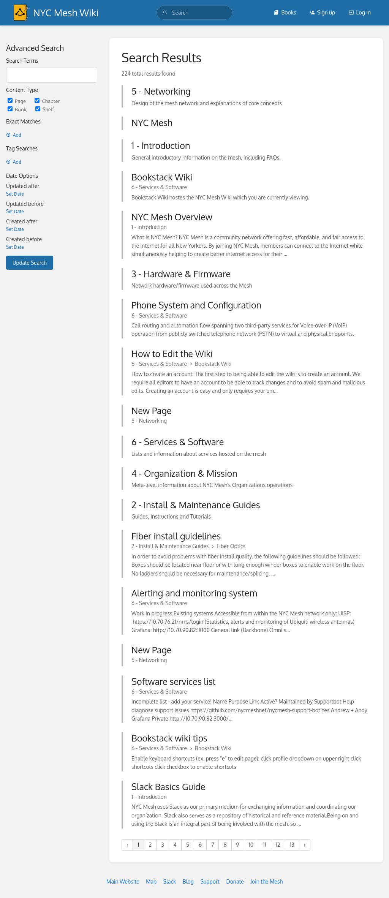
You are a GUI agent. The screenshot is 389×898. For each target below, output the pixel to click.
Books (285, 12)
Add (13, 135)
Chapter (47, 101)
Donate (235, 881)
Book (18, 109)
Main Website (122, 881)
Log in (360, 12)
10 (251, 844)
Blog (188, 881)
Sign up (322, 12)
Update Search (30, 262)
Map (151, 881)
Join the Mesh (266, 881)
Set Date (15, 194)
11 (264, 844)
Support (210, 881)
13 (292, 844)
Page (17, 101)
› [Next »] (304, 844)
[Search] (165, 12)
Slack (169, 881)
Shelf (44, 109)
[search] (194, 13)
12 (278, 844)
